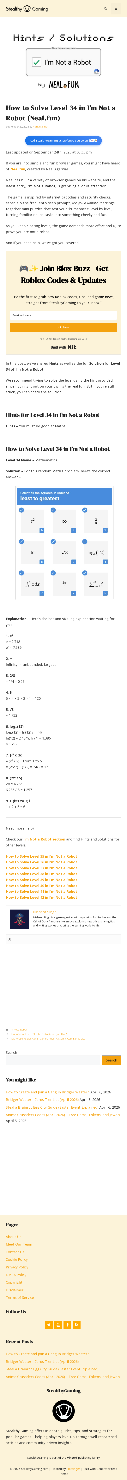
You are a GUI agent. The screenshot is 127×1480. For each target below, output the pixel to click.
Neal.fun (17, 169)
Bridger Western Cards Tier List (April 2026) (42, 1099)
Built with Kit (63, 347)
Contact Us (15, 1252)
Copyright (14, 1282)
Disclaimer (14, 1290)
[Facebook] (67, 1325)
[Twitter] (49, 1325)
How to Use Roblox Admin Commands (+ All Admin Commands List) (47, 1038)
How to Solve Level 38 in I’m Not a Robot (41, 873)
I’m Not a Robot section (44, 839)
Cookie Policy (17, 1259)
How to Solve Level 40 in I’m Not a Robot (41, 885)
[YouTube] (58, 1325)
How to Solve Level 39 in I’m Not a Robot (41, 879)
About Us (13, 1236)
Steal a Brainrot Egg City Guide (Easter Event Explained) (52, 1107)
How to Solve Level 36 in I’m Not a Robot (41, 862)
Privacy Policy (17, 1267)
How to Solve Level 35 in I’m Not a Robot (41, 856)
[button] (105, 8)
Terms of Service (20, 1297)
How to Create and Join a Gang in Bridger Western (47, 1092)
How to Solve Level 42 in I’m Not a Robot (41, 897)
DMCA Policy (16, 1274)
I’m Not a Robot (18, 1029)
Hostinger (73, 1469)
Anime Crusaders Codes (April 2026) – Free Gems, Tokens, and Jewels (63, 1114)
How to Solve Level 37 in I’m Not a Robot (41, 868)
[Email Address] (63, 315)
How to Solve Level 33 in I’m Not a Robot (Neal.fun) (38, 1034)
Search (11, 1052)
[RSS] (77, 1325)
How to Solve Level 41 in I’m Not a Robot (41, 891)
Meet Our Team (19, 1244)
